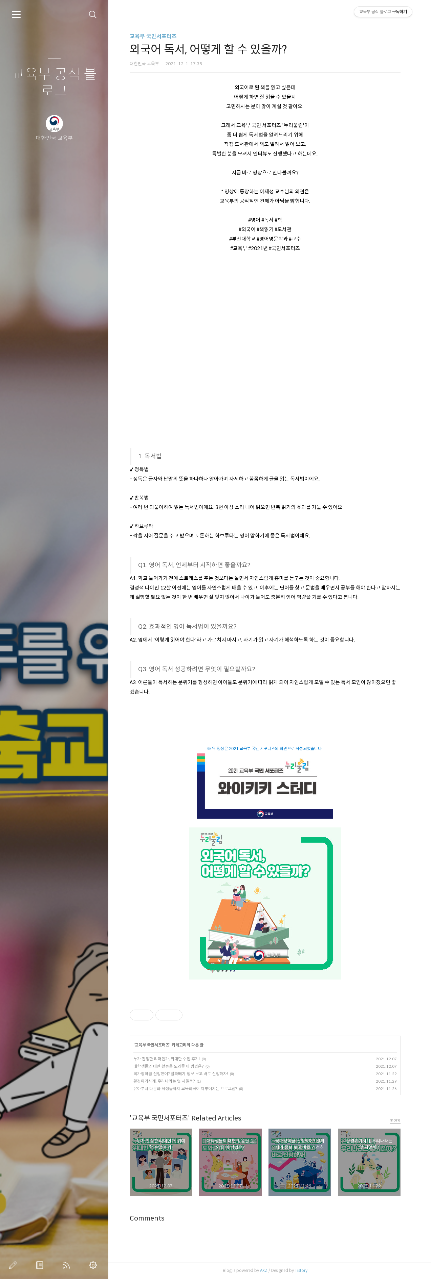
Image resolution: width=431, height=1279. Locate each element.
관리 (94, 1265)
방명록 (41, 1265)
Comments (147, 1218)
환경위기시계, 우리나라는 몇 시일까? (164, 1081)
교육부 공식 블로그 (54, 83)
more (395, 1120)
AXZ (263, 1270)
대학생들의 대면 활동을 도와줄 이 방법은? (168, 1066)
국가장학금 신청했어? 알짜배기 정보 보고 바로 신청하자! (180, 1073)
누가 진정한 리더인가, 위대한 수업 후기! (166, 1058)
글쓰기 (14, 1265)
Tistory (301, 1270)
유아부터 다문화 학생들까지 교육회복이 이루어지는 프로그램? (185, 1088)
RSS (68, 1265)
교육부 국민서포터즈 (153, 36)
